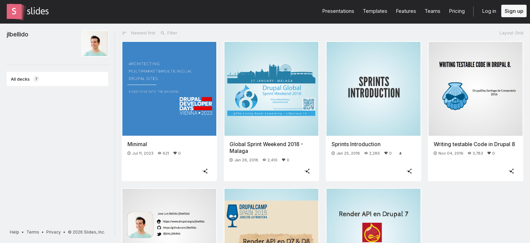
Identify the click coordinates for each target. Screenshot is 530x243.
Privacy (53, 232)
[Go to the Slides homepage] (14, 11)
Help (14, 232)
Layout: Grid (511, 32)
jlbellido (17, 34)
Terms (32, 232)
